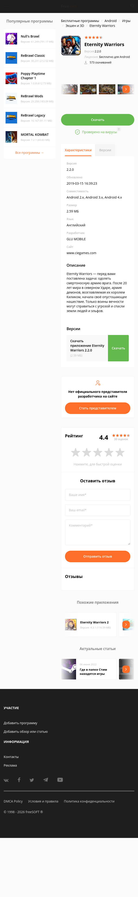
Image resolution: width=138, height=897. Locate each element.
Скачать (97, 119)
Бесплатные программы (80, 21)
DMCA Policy (13, 801)
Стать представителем (97, 408)
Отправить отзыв (97, 556)
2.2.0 (92, 51)
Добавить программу (20, 723)
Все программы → (29, 152)
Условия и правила (43, 801)
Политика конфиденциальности (89, 801)
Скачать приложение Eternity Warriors (87, 345)
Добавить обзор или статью (26, 731)
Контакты (11, 757)
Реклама (10, 765)
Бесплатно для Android (114, 57)
